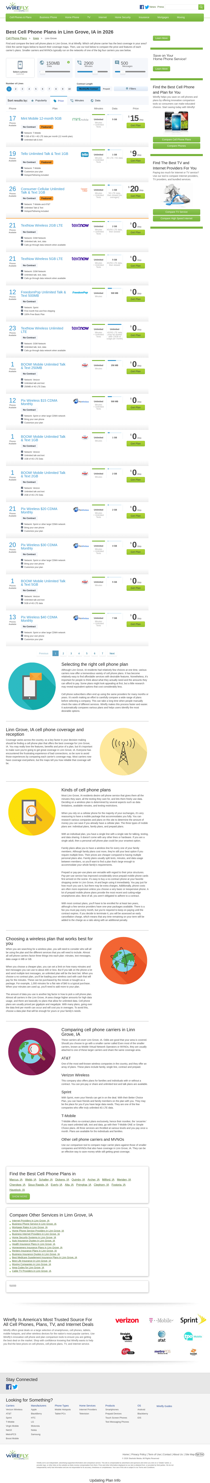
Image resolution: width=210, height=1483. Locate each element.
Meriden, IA (124, 1179)
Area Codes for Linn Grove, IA (28, 1267)
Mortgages (163, 17)
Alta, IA (69, 1184)
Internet (103, 17)
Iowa (36, 38)
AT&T (8, 1413)
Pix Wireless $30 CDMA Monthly (39, 546)
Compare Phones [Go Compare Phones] (176, 145)
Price (59, 99)
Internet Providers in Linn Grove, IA (31, 1220)
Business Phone (48, 17)
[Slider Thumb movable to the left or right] (42, 72)
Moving (181, 17)
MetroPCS (11, 1434)
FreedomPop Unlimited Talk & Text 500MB (43, 293)
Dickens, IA (62, 1179)
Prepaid (106, 89)
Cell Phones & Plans (21, 17)
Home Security (123, 17)
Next (112, 653)
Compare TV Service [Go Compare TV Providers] (176, 212)
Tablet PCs (60, 1413)
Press (160, 6)
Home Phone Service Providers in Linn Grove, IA (38, 1230)
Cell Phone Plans (16, 38)
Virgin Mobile (12, 1426)
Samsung (35, 1434)
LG (32, 1422)
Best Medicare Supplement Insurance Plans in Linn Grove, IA (44, 1257)
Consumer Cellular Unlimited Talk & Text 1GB (42, 190)
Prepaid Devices (113, 1413)
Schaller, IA (46, 1179)
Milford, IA (108, 1179)
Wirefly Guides (164, 1406)
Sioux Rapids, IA (38, 1184)
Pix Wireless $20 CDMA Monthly (39, 510)
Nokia (34, 1430)
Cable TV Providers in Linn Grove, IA (31, 1271)
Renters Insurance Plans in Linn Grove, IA (34, 1250)
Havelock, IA (17, 1189)
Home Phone (72, 17)
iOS (139, 1417)
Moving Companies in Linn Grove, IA (31, 1264)
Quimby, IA (78, 1179)
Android (141, 1409)
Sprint (9, 1417)
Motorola (35, 1426)
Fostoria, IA (119, 1184)
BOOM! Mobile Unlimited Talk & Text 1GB (43, 438)
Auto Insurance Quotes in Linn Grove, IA (33, 1240)
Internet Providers (88, 1409)
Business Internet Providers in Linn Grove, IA (36, 1234)
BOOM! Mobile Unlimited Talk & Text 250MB (43, 366)
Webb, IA (30, 1179)
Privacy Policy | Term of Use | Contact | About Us (157, 1454)
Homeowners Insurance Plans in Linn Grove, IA (37, 1247)
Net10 (9, 1430)
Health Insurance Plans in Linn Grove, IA (33, 1244)
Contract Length (85, 84)
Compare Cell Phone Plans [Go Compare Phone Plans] (176, 139)
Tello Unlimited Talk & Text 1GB (44, 153)
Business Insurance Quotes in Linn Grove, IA (36, 1254)
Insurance (144, 17)
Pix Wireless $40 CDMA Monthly (39, 618)
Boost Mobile (12, 1438)
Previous (43, 653)
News (153, 6)
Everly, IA (56, 1184)
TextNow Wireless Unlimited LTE (42, 330)
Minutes (77, 99)
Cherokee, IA (17, 1184)
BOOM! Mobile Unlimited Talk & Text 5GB (43, 582)
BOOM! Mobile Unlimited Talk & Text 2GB (43, 474)
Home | (126, 1454)
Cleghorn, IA (101, 1184)
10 (69, 89)
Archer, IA (93, 1179)
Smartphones (112, 1409)
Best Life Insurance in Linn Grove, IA (31, 1260)
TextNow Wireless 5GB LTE (42, 258)
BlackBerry (36, 1413)
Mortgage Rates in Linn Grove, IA (30, 1227)
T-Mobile (10, 1422)
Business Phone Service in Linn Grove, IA (34, 1224)
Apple (34, 1409)
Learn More (161, 38)
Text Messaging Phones (117, 1422)
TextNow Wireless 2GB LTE (42, 225)
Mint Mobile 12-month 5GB (41, 118)
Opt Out (200, 1454)
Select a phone (20, 73)
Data (95, 99)
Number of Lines (15, 83)
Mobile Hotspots (63, 1409)
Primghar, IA (83, 1184)
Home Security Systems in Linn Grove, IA (34, 1237)
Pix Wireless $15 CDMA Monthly (39, 402)
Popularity (39, 99)
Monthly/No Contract (88, 89)
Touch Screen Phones (116, 1417)
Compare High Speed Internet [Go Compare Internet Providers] (176, 218)
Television (84, 1413)
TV (88, 17)
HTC (33, 1417)
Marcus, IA (16, 1179)
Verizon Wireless (14, 1409)
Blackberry (143, 1413)
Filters (132, 88)
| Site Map (189, 1454)
